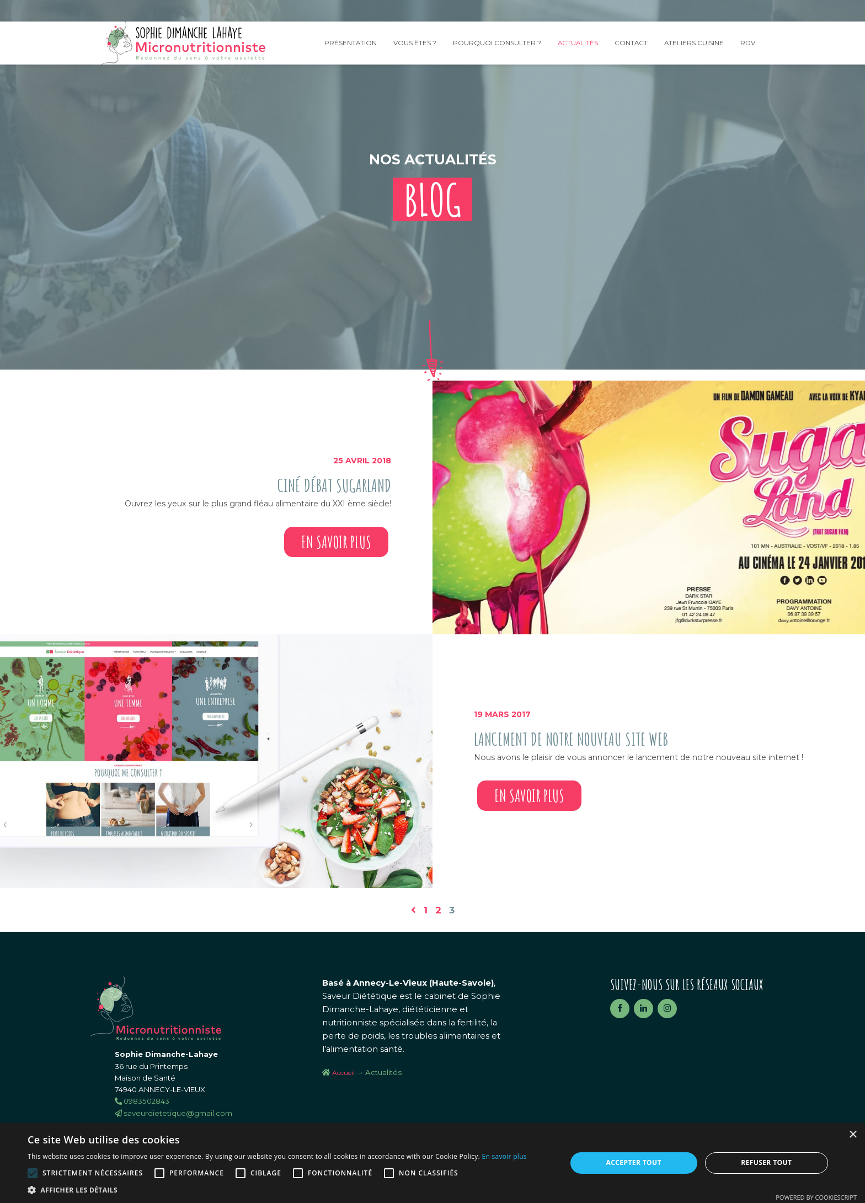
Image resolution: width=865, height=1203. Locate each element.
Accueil (343, 1072)
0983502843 (142, 1101)
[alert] (432, 1163)
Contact (631, 43)
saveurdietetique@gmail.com (173, 1113)
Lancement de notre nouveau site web (571, 739)
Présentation (350, 43)
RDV (747, 43)
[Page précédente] (413, 910)
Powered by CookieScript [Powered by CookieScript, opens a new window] (816, 1197)
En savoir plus (336, 542)
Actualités (578, 43)
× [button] (852, 1135)
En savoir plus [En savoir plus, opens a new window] (504, 1156)
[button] (277, 1189)
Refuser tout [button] (766, 1162)
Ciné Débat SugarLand (334, 485)
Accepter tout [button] (633, 1162)
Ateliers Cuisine (694, 43)
